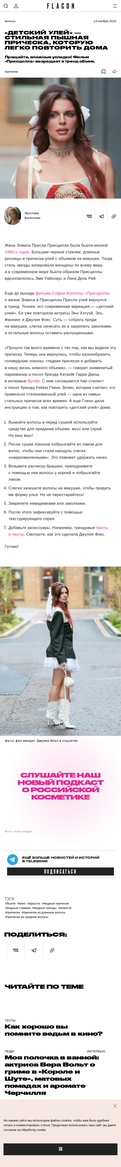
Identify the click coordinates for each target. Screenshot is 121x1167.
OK (61, 1149)
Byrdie (34, 381)
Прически (11, 71)
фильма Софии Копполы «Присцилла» (72, 293)
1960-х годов (17, 252)
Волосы (10, 21)
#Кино (21, 903)
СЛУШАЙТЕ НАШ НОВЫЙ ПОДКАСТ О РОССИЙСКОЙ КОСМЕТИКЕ (60, 786)
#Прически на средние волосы (26, 917)
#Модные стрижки (17, 908)
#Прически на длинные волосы (43, 912)
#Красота (34, 903)
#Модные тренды (44, 908)
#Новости (64, 908)
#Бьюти (10, 903)
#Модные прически (55, 903)
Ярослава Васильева (32, 215)
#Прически (12, 912)
